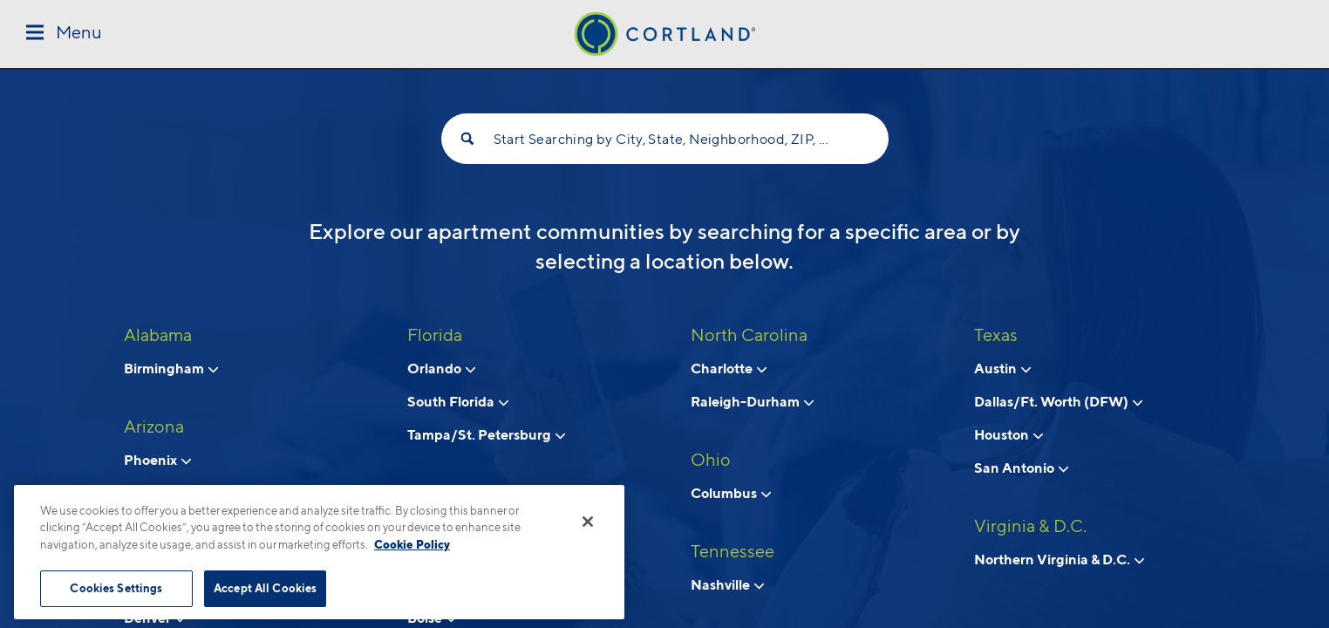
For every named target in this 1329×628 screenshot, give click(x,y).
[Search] (467, 138)
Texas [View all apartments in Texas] (996, 334)
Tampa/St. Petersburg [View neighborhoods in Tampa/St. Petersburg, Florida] (486, 434)
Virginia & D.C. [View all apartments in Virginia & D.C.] (1030, 525)
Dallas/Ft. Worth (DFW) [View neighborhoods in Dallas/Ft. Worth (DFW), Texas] (1058, 401)
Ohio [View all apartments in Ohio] (711, 459)
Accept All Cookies (265, 588)
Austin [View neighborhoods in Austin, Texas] (1002, 368)
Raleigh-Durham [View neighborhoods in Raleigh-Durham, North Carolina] (752, 401)
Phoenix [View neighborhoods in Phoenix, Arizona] (157, 459)
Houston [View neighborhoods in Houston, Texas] (1008, 434)
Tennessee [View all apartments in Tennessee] (732, 551)
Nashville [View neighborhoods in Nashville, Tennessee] (727, 584)
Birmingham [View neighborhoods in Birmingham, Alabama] (171, 368)
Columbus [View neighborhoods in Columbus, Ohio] (731, 493)
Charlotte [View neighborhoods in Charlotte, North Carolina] (729, 368)
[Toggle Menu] (64, 33)
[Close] (588, 521)
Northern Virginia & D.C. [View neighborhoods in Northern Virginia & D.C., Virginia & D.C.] (1059, 559)
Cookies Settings (116, 588)
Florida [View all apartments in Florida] (434, 334)
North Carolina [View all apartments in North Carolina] (749, 334)
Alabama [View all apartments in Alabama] (158, 334)
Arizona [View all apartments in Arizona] (154, 426)
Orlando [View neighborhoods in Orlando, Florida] (441, 368)
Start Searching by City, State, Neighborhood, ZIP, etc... (665, 139)
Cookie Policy (412, 544)
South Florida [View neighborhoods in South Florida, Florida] (457, 401)
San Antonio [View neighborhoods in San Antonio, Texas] (1021, 467)
